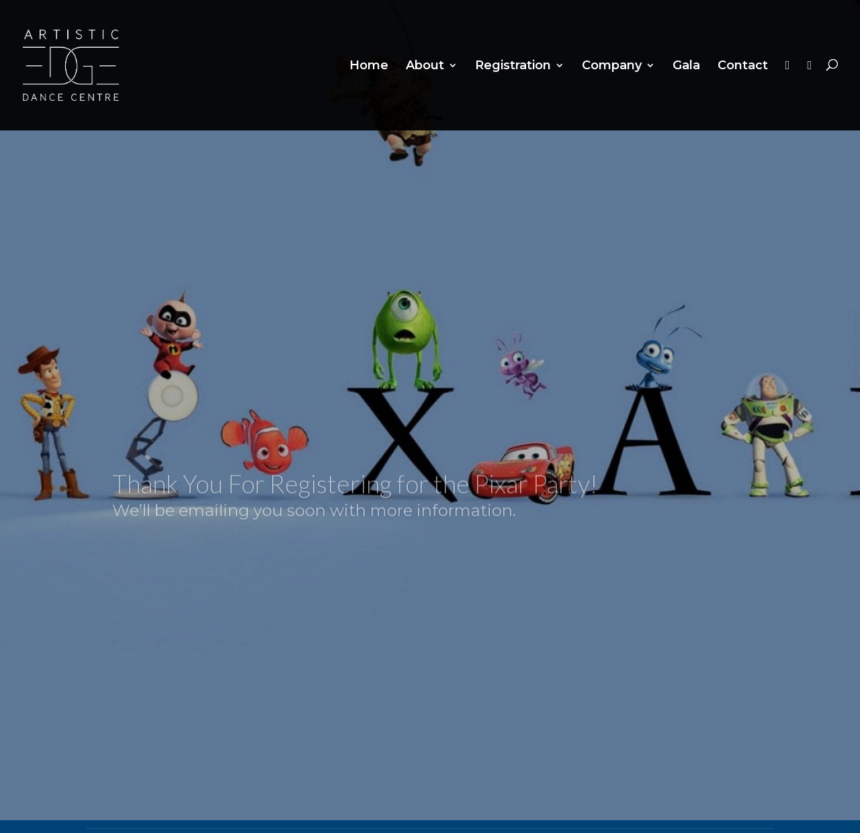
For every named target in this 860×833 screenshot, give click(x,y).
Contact (743, 67)
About (425, 67)
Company (612, 67)
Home (368, 67)
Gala (686, 67)
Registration (513, 67)
